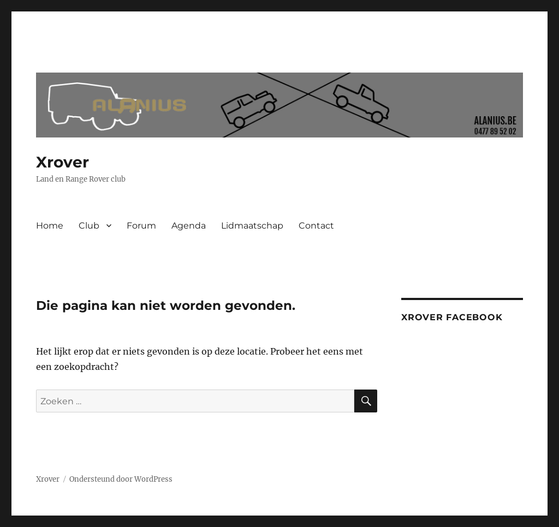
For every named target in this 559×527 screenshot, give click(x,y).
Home (49, 225)
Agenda (188, 225)
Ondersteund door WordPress (121, 479)
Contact (316, 225)
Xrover (62, 162)
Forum (141, 225)
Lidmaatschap (252, 225)
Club (89, 225)
